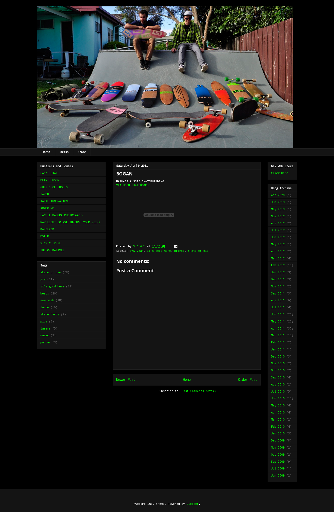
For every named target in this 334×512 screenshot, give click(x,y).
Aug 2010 (278, 384)
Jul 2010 (278, 391)
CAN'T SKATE (49, 173)
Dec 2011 (278, 279)
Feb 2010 (278, 426)
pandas (45, 342)
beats (44, 293)
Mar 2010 (278, 419)
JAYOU (44, 194)
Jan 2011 (278, 349)
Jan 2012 (278, 272)
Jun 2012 (278, 237)
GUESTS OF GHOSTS (54, 187)
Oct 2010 (278, 370)
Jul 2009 (278, 468)
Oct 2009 (278, 454)
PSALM (44, 236)
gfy (42, 279)
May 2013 (278, 209)
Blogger (193, 504)
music (44, 335)
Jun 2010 (278, 398)
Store (82, 152)
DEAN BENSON (49, 180)
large (44, 307)
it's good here (159, 251)
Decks (64, 152)
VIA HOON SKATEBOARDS (133, 185)
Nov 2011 (278, 286)
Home (46, 152)
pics (43, 321)
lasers (45, 328)
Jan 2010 (278, 433)
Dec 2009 (278, 440)
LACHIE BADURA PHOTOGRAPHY (61, 215)
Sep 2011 (278, 293)
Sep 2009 (278, 461)
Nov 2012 (278, 216)
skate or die (198, 251)
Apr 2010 (278, 412)
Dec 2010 (278, 356)
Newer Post (125, 379)
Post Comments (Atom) (199, 391)
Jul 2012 (278, 230)
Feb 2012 (278, 265)
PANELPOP (47, 229)
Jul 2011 (278, 307)
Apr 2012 (278, 251)
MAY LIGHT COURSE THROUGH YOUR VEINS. (71, 222)
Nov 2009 (278, 447)
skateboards (49, 314)
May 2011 (278, 321)
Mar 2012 (278, 258)
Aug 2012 (278, 223)
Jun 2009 (278, 475)
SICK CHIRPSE (50, 243)
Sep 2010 (278, 377)
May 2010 (278, 405)
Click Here (279, 173)
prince (179, 251)
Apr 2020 (278, 195)
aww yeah (137, 251)
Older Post (247, 379)
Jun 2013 (278, 202)
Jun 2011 (278, 314)
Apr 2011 (278, 328)
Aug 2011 (278, 300)
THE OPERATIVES (52, 250)
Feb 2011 (278, 342)
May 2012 (278, 244)
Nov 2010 (278, 363)
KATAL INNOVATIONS (54, 201)
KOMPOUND (47, 208)
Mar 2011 (278, 335)
